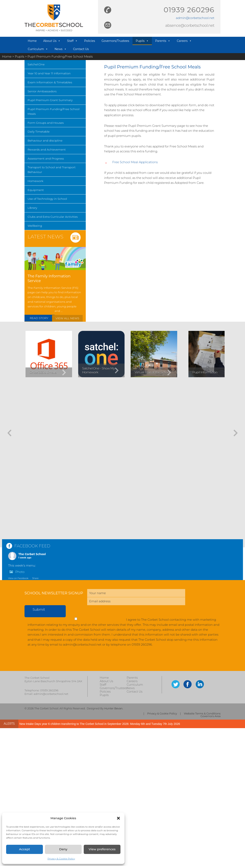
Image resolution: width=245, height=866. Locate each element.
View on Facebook (18, 578)
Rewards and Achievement (47, 149)
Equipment (36, 190)
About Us (51, 41)
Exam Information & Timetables (50, 82)
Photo (16, 572)
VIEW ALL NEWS (67, 318)
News (61, 49)
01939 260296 (189, 10)
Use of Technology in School (47, 199)
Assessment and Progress (46, 158)
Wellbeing (35, 226)
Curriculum (38, 49)
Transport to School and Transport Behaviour (52, 169)
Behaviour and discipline (45, 140)
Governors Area (210, 716)
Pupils (142, 41)
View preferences (102, 849)
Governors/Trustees (115, 41)
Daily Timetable (39, 131)
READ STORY (39, 318)
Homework (35, 181)
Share (35, 578)
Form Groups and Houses (46, 123)
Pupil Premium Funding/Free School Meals (53, 111)
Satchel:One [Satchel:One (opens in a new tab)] (36, 64)
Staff (72, 41)
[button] (118, 818)
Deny (63, 849)
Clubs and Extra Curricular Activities (53, 217)
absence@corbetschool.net (189, 25)
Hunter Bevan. (113, 708)
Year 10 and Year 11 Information (49, 73)
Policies (89, 41)
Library (32, 208)
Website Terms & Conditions (202, 713)
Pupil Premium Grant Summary (50, 100)
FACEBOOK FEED (32, 545)
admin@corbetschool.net (195, 18)
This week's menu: (22, 565)
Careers (184, 41)
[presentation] (55, 661)
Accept (24, 849)
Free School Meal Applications (135, 162)
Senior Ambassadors (42, 91)
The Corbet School (32, 554)
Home (32, 41)
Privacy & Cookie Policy (61, 858)
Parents (162, 41)
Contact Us (81, 49)
